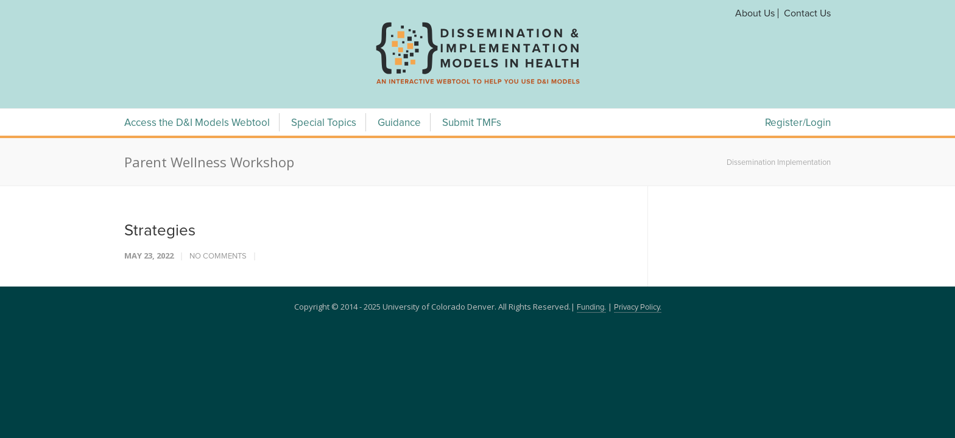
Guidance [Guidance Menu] (399, 123)
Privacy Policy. (637, 307)
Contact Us (807, 13)
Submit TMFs (471, 123)
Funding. (591, 307)
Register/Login (798, 123)
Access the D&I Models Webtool (197, 123)
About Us (755, 13)
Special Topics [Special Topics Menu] (323, 123)
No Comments (218, 256)
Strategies (160, 230)
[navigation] (477, 84)
